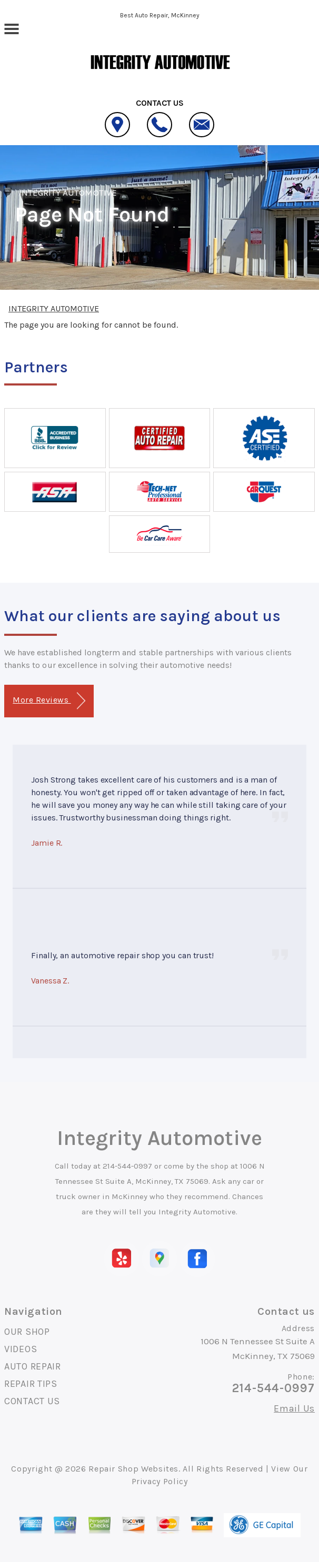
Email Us (294, 1408)
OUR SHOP (27, 1331)
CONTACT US (32, 1401)
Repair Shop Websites (133, 1469)
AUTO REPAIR (32, 1366)
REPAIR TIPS (30, 1383)
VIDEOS (20, 1349)
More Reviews (49, 700)
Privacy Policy (160, 1481)
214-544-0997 (127, 1166)
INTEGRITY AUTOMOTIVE (68, 192)
